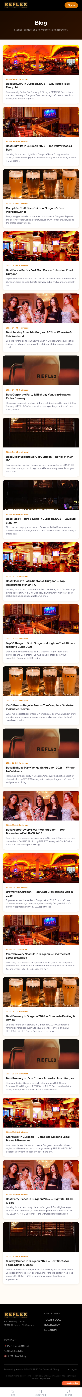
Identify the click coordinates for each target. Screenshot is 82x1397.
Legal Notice (45, 1378)
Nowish (19, 1369)
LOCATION (50, 1329)
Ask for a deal (71, 1383)
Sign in (71, 5)
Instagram (73, 1369)
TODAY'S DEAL (52, 1319)
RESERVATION (52, 1324)
